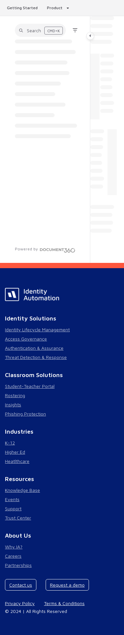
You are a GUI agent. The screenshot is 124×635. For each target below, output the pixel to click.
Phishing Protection (25, 414)
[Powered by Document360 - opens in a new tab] (45, 249)
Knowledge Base (22, 490)
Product (54, 7)
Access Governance (26, 339)
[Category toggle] (90, 36)
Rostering (15, 395)
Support (13, 508)
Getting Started (22, 7)
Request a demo (67, 585)
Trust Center (18, 518)
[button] (40, 30)
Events (12, 499)
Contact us (20, 585)
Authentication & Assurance (34, 348)
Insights (13, 404)
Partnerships (18, 565)
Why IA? (13, 546)
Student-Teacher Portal (30, 386)
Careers (13, 556)
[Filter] (75, 30)
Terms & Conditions (64, 603)
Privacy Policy (20, 603)
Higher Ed (15, 452)
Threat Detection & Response (36, 357)
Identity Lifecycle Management (37, 329)
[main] (103, 139)
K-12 (10, 442)
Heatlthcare (17, 461)
